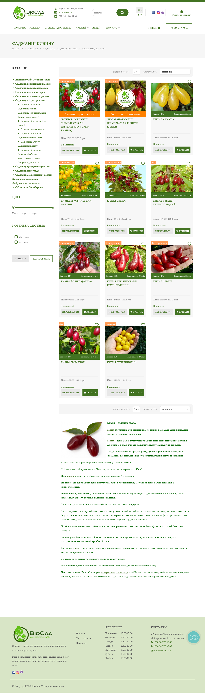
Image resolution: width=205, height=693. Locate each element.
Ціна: (15, 213)
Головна (20, 27)
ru (143, 15)
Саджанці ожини (27, 108)
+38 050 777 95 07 (178, 27)
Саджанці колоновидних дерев (33, 83)
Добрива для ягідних (30, 162)
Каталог (35, 27)
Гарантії (80, 27)
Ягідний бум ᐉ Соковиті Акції (32, 79)
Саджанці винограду (27, 170)
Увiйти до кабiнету (181, 13)
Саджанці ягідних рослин (60, 48)
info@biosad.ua (63, 12)
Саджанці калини (31, 150)
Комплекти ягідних (29, 158)
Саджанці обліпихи (29, 154)
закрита (21, 242)
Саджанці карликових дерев (31, 88)
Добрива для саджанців (25, 183)
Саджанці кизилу (27, 145)
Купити (90, 150)
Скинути (20, 258)
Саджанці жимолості (30, 137)
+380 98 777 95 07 (161, 646)
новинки (175, 71)
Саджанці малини (31, 104)
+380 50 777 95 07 (161, 642)
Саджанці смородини (33, 129)
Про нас (111, 27)
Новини (80, 633)
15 (136, 71)
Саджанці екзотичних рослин (32, 96)
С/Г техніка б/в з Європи (29, 187)
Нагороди (81, 643)
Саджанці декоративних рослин (33, 174)
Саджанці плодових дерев (30, 92)
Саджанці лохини (31, 133)
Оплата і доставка (58, 27)
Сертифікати (83, 638)
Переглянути (70, 150)
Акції (96, 27)
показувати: (122, 72)
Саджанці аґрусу (30, 141)
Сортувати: (150, 72)
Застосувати (41, 258)
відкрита (22, 237)
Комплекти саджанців (25, 179)
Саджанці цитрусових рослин (32, 166)
